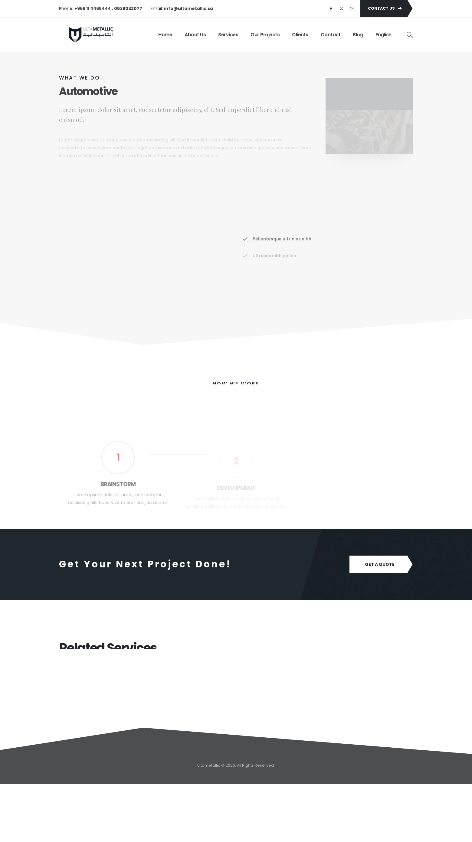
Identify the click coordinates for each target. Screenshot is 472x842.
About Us (195, 34)
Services (228, 34)
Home (165, 34)
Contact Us (385, 8)
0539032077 (128, 8)
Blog (358, 34)
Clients (300, 34)
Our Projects (265, 34)
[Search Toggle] (410, 35)
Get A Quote (380, 564)
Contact (331, 34)
